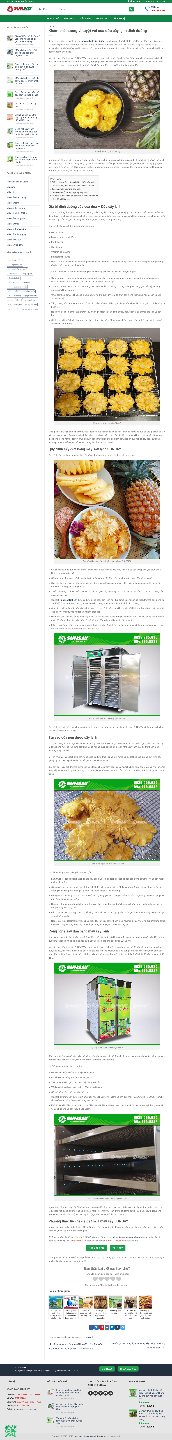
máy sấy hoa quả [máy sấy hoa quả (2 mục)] (14, 274)
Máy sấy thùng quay (16, 234)
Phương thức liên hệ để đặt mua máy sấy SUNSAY (75, 195)
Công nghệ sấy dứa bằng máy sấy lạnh (70, 192)
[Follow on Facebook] (128, 1)
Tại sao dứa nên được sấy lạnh (66, 189)
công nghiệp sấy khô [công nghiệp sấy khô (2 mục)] (16, 260)
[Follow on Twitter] (134, 1)
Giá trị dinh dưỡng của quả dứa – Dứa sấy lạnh (73, 182)
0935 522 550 (23, 1405)
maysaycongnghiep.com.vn (25, 1409)
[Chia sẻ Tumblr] (117, 1327)
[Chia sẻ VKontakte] (107, 1327)
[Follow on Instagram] (131, 1)
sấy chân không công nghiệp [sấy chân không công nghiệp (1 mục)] (19, 282)
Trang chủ (53, 18)
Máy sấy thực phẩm (16, 229)
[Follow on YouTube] (139, 1)
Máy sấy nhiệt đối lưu (17, 213)
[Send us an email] (137, 1)
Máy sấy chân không (17, 197)
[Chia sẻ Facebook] (91, 1327)
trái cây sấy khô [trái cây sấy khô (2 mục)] (13, 309)
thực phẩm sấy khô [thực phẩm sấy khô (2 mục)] (15, 305)
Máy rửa (11, 187)
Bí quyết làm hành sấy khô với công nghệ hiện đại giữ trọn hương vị (27, 39)
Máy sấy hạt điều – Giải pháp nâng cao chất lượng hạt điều (26, 53)
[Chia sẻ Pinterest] (101, 1327)
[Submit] (131, 9)
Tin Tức (52, 27)
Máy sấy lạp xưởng (16, 208)
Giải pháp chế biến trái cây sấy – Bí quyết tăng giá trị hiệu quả (26, 118)
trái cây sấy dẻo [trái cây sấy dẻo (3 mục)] (31, 305)
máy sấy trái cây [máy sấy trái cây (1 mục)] (14, 278)
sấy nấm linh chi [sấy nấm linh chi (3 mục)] (30, 300)
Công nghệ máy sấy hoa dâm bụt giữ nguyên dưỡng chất (26, 67)
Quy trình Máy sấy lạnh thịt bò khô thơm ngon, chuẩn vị (26, 160)
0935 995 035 (22, 1402)
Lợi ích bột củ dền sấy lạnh (25, 105)
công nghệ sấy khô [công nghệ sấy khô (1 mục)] (15, 265)
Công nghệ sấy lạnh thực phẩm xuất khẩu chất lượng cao (27, 146)
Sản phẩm (85, 18)
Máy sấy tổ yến (14, 239)
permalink (89, 1337)
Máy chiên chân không (18, 181)
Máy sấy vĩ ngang (15, 245)
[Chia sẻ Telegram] (122, 1327)
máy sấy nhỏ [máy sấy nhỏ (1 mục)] (27, 274)
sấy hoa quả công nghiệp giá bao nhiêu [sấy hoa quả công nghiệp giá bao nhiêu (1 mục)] (23, 296)
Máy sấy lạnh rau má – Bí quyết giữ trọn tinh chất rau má (27, 81)
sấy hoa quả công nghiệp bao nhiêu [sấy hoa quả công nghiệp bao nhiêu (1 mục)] (21, 291)
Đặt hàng (158, 9)
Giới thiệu (69, 18)
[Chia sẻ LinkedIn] (112, 1327)
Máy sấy (11, 192)
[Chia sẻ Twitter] (96, 1327)
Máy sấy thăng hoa (16, 218)
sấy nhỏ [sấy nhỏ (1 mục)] (19, 300)
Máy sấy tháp (13, 223)
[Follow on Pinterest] (110, 1393)
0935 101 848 (20, 1398)
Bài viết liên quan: (64, 199)
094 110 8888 (34, 1395)
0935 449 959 (35, 1402)
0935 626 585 (21, 1395)
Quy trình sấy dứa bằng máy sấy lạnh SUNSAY (73, 185)
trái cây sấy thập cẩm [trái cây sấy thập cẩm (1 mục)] (30, 309)
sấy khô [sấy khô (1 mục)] (10, 300)
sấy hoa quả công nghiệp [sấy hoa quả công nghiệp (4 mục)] (17, 287)
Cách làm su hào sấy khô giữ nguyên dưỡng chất (27, 93)
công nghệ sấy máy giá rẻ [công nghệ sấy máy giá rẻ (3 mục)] (17, 269)
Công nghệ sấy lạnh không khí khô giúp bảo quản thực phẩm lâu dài (26, 131)
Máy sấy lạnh (13, 202)
